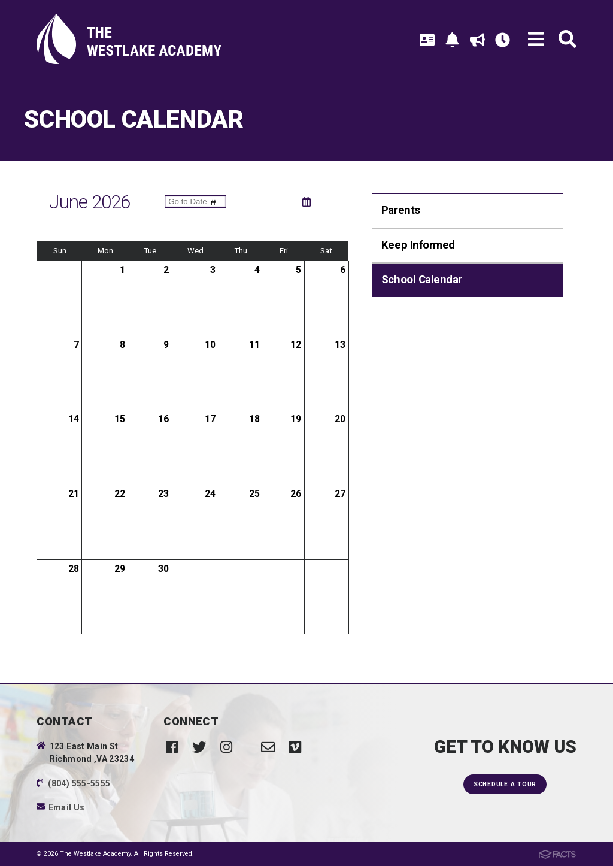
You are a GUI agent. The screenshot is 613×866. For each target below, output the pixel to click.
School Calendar (421, 279)
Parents (400, 210)
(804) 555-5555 (79, 783)
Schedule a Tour (505, 784)
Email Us (66, 807)
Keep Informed (418, 245)
